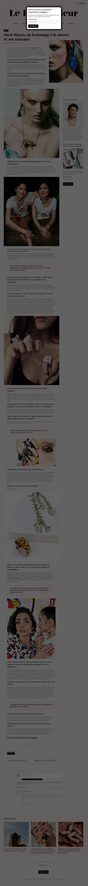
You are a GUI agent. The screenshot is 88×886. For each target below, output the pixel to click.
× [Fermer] (61, 7)
